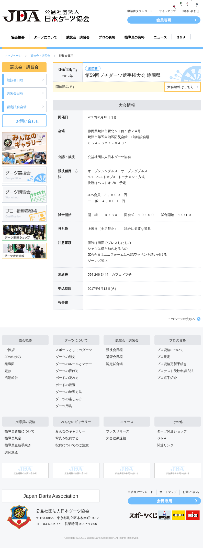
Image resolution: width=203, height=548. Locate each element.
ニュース (160, 37)
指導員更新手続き (18, 445)
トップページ (13, 55)
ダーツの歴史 (65, 357)
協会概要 (18, 37)
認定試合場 (114, 364)
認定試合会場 (17, 107)
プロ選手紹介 (167, 378)
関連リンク (165, 445)
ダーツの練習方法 (68, 392)
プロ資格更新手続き (172, 364)
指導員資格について (20, 431)
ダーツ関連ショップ (172, 431)
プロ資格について (170, 350)
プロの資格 (107, 37)
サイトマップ (167, 11)
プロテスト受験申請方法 (175, 371)
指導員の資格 (134, 37)
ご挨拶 (10, 350)
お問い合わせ (190, 11)
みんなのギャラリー (76, 422)
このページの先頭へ (181, 319)
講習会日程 (15, 93)
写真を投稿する (67, 438)
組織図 (10, 364)
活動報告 (11, 378)
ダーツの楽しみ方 (68, 399)
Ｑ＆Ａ (181, 37)
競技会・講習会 (77, 37)
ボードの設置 (65, 385)
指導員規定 (13, 438)
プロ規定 (163, 357)
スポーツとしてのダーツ (73, 350)
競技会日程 (15, 80)
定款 (8, 371)
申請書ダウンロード (140, 11)
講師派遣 (11, 452)
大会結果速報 (116, 438)
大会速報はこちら (180, 87)
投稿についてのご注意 (72, 445)
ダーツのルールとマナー (73, 364)
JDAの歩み (13, 357)
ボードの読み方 (67, 378)
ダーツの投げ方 (67, 371)
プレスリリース (117, 431)
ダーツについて (45, 37)
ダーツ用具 (63, 406)
